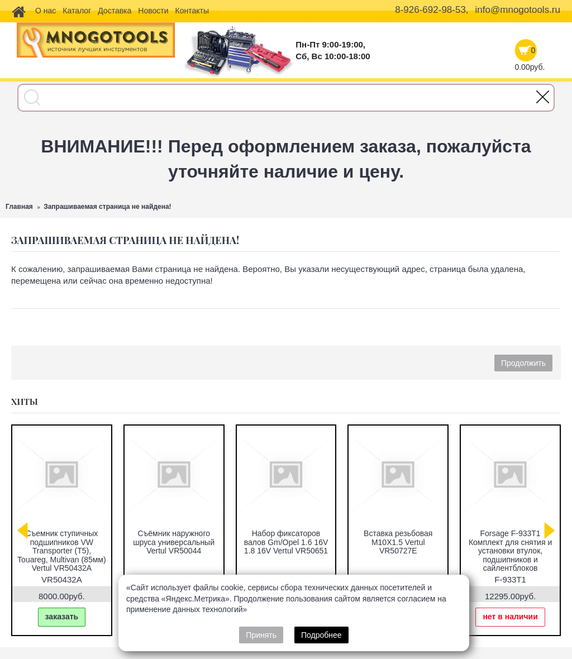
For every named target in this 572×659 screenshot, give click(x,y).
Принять (261, 635)
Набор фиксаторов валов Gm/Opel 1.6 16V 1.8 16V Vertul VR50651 (286, 542)
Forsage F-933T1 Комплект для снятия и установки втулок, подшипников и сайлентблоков (510, 550)
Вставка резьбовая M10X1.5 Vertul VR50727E (398, 542)
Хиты (24, 401)
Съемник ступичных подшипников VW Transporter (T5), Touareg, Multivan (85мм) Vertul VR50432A (61, 550)
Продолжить (523, 363)
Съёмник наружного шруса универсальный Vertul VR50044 (173, 542)
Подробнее (321, 635)
